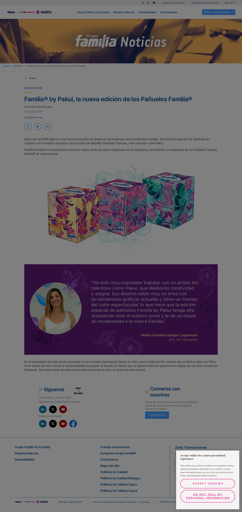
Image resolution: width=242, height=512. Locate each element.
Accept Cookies (208, 483)
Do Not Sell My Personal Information (208, 496)
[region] (207, 479)
